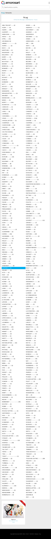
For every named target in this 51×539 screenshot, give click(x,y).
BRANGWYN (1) (8, 91)
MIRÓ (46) (6, 347)
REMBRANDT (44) (11, 401)
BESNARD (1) (7, 68)
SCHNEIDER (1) (8, 422)
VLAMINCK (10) (9, 485)
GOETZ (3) (30, 218)
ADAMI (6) (30, 25)
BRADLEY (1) (7, 88)
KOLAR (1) (5, 279)
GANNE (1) (30, 211)
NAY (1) (31, 361)
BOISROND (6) (32, 77)
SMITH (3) (6, 431)
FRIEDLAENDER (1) (9, 209)
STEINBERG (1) (31, 438)
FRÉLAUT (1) (6, 206)
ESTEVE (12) (7, 191)
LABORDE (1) (7, 286)
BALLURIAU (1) (7, 54)
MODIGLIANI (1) (7, 352)
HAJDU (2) (30, 231)
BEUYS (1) (30, 68)
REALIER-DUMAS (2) (33, 397)
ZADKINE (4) (29, 494)
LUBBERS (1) (31, 320)
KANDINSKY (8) (8, 265)
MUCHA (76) (31, 358)
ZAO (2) (30, 497)
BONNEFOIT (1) (31, 82)
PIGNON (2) (7, 381)
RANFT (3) (6, 392)
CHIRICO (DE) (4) (8, 129)
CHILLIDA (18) (8, 127)
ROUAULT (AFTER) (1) (10, 411)
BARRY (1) (6, 57)
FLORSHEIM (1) (32, 200)
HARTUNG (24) (31, 234)
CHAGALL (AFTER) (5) (9, 120)
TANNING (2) (32, 449)
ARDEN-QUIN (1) (32, 41)
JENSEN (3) (6, 259)
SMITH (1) (30, 431)
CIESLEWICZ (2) (32, 132)
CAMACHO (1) (7, 107)
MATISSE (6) (31, 340)
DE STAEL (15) (31, 157)
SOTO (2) (8, 433)
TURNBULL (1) (8, 463)
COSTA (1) (31, 145)
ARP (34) (29, 43)
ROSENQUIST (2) (32, 406)
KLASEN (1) (30, 272)
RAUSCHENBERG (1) (9, 395)
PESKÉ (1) (6, 374)
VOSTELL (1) (30, 485)
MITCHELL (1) (7, 349)
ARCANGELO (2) (6, 41)
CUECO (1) (6, 150)
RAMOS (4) (6, 390)
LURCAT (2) (30, 322)
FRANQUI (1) (31, 204)
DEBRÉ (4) (6, 159)
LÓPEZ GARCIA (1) (9, 318)
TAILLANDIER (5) (32, 447)
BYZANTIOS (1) (9, 104)
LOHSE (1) (31, 315)
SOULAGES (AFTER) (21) (10, 436)
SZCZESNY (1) (6, 445)
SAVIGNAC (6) (8, 417)
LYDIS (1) (6, 324)
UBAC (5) (30, 463)
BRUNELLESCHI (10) (33, 98)
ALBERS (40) (6, 29)
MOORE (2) (6, 354)
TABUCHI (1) (31, 445)
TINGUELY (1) (31, 454)
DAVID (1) (7, 154)
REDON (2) (6, 399)
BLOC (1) (6, 75)
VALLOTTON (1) (31, 467)
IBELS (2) (7, 250)
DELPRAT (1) (31, 161)
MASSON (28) (7, 340)
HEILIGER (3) (8, 238)
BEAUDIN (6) (31, 59)
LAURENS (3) (31, 293)
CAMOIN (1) (31, 107)
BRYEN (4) (30, 100)
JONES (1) (6, 261)
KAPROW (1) (6, 268)
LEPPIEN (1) (6, 308)
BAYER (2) (6, 59)
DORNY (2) (7, 177)
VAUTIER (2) (8, 474)
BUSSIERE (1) (31, 102)
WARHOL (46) (7, 488)
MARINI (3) (7, 333)
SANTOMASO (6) (9, 413)
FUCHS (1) (6, 211)
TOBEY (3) (30, 456)
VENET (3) (6, 476)
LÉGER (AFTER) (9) (9, 304)
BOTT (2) (6, 84)
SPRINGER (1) (32, 436)
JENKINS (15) (30, 256)
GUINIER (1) (30, 229)
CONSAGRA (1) (8, 143)
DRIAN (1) (32, 179)
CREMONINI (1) (8, 147)
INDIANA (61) (7, 252)
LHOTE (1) (6, 311)
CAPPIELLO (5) (32, 109)
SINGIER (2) (31, 429)
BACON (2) (31, 48)
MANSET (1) (6, 331)
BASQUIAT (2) (33, 57)
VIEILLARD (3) (7, 479)
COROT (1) (10, 145)
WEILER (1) (30, 490)
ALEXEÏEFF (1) (8, 32)
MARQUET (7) (31, 333)
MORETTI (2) (8, 356)
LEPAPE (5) (7, 306)
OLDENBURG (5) (32, 365)
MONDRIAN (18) (31, 352)
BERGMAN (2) (31, 64)
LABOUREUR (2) (33, 286)
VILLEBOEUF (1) (32, 481)
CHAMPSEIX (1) (8, 122)
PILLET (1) (30, 381)
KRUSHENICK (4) (32, 281)
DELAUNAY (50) (31, 159)
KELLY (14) (31, 268)
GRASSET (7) (31, 222)
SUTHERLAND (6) (32, 442)
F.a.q (40, 534)
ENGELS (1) (6, 186)
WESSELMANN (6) (8, 492)
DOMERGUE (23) (9, 175)
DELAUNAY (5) (7, 161)
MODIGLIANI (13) (33, 349)
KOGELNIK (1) (7, 277)
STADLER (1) (6, 438)
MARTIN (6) (31, 336)
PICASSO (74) (7, 379)
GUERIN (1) (31, 227)
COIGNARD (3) (31, 136)
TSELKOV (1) (31, 460)
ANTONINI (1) (31, 36)
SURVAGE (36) (8, 442)
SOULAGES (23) (32, 433)
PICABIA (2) (31, 377)
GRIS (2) (5, 225)
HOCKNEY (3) (31, 245)
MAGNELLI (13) (32, 324)
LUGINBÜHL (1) (8, 322)
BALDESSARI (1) (7, 52)
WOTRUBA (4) (31, 492)
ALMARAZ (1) (31, 32)
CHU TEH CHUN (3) (7, 132)
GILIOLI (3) (6, 215)
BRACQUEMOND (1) (32, 86)
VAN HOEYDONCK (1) (33, 470)
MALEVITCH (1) (32, 327)
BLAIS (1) (7, 73)
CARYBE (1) (5, 113)
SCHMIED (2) (33, 420)
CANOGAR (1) (7, 109)
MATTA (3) (31, 343)
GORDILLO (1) (7, 220)
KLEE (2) (5, 274)
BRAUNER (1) (7, 95)
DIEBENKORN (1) (8, 168)
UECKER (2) (7, 465)
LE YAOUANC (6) (8, 299)
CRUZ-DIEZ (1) (31, 147)
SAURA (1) (30, 415)
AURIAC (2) (7, 45)
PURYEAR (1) (31, 388)
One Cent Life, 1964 (13, 520)
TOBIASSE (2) (7, 458)
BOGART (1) (7, 77)
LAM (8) (30, 288)
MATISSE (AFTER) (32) (9, 343)
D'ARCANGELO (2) (8, 152)
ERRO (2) (31, 188)
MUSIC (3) (6, 361)
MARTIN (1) (6, 336)
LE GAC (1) (6, 297)
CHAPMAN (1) (33, 122)
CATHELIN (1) (31, 116)
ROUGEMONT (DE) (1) (33, 411)
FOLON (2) (8, 202)
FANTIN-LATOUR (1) (35, 193)
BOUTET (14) (7, 86)
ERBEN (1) (30, 186)
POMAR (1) (6, 386)
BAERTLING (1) (7, 50)
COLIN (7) (6, 138)
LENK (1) (30, 304)
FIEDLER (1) (7, 197)
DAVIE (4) (29, 154)
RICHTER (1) (7, 404)
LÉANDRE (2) (31, 299)
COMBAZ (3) (7, 141)
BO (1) (29, 75)
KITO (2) (5, 272)
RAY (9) (29, 395)
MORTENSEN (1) (32, 356)
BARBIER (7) (31, 54)
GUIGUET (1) (9, 229)
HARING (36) (7, 234)
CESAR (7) (7, 118)
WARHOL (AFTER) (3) (33, 488)
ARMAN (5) (9, 43)
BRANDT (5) (31, 88)
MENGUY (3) (7, 345)
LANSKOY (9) (7, 290)
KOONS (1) (30, 279)
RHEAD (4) (31, 401)
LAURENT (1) (7, 295)
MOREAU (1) (32, 354)
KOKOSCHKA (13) (32, 277)
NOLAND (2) (7, 365)
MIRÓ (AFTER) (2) (32, 347)
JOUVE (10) (6, 263)
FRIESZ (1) (33, 209)
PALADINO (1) (32, 370)
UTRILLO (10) (31, 465)
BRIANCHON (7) (8, 98)
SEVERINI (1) (7, 426)
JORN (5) (30, 261)
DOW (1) (8, 179)
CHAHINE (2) (31, 120)
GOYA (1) (7, 222)
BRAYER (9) (30, 95)
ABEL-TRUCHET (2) (8, 25)
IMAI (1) (31, 250)
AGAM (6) (6, 27)
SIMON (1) (8, 429)
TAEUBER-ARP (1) (8, 447)
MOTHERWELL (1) (8, 358)
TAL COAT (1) (7, 449)
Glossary (36, 534)
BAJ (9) (29, 50)
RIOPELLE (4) (32, 404)
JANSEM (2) (6, 256)
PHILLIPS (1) (7, 377)
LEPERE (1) (32, 306)
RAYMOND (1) (7, 397)
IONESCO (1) (31, 252)
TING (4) (6, 454)
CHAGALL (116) (31, 118)
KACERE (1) (30, 263)
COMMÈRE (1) (31, 141)
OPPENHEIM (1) (32, 367)
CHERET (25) (31, 125)
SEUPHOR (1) (31, 424)
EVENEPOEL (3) (31, 191)
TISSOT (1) (10, 456)
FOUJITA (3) (34, 202)
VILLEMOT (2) (8, 483)
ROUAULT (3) (31, 408)
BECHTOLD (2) (7, 61)
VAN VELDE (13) (8, 472)
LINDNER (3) (7, 313)
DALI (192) (31, 152)
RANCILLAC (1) (32, 390)
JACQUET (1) (31, 254)
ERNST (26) (6, 188)
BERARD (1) (7, 64)
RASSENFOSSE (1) (33, 392)
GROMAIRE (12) (32, 225)
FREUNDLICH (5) (31, 206)
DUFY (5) (6, 184)
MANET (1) (31, 329)
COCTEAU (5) (7, 136)
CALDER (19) (32, 104)
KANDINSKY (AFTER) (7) (34, 265)
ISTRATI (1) (7, 254)
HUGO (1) (7, 247)
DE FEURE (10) (8, 157)
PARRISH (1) (31, 372)
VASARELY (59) (31, 472)
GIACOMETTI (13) (33, 213)
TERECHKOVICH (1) (34, 451)
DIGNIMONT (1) (32, 168)
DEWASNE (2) (7, 166)
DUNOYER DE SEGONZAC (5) (35, 184)
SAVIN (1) (30, 417)
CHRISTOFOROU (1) (33, 129)
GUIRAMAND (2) (7, 231)
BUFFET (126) (7, 102)
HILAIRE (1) (31, 243)
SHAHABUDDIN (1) (33, 426)
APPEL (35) (6, 39)
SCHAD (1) (7, 420)
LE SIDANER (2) (31, 297)
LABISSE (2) (30, 284)
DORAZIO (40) (31, 175)
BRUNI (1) (6, 100)
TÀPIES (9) (6, 451)
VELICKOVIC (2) (32, 474)
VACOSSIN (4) (9, 467)
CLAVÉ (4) (30, 134)
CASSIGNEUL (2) (9, 116)
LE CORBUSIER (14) (31, 295)
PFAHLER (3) (32, 374)
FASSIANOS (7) (8, 195)
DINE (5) (5, 170)
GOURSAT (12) (35, 220)
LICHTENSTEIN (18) (32, 311)
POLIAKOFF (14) (32, 383)
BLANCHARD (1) (32, 73)
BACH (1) (6, 48)
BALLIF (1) (30, 52)
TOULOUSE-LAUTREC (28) (35, 458)
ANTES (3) (6, 36)
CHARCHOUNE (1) (8, 125)
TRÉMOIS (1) (8, 460)
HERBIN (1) (31, 240)
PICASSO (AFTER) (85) (33, 379)
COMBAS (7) (31, 138)
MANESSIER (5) (7, 329)
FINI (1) (29, 197)
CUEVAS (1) (31, 150)
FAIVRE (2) (6, 193)
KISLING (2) (7, 270)
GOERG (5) (7, 218)
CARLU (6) (6, 111)
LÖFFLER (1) (7, 315)
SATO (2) (29, 413)
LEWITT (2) (30, 308)
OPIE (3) (5, 367)
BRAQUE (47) (31, 91)
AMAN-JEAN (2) (8, 34)
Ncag (2, 13)
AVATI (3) (30, 45)
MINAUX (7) (30, 345)
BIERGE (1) (6, 70)
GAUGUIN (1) (7, 213)
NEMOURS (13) (32, 363)
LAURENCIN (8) (7, 293)
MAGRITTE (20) (7, 327)
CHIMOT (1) (31, 127)
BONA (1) (4, 79)
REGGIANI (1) (31, 399)
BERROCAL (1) (7, 66)
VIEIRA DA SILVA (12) (35, 479)
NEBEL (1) (6, 363)
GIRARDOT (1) (33, 215)
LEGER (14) (31, 302)
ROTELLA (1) (7, 408)
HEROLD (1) (7, 243)
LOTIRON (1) (7, 320)
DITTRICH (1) (31, 170)
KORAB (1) (6, 281)
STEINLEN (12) (11, 440)
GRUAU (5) (6, 227)
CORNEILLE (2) (32, 143)
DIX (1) (5, 172)
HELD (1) (29, 238)
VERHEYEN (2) (30, 476)
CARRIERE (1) (31, 111)
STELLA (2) (30, 440)
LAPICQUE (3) (31, 290)
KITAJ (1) (29, 270)
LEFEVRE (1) (7, 302)
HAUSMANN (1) (7, 236)
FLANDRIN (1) (8, 200)
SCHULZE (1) (31, 422)
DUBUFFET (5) (7, 181)
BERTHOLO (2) (31, 66)
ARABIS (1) (30, 39)
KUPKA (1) (6, 284)
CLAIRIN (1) (8, 134)
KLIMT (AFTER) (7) (32, 274)
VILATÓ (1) (6, 481)
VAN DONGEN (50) (8, 470)
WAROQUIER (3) (8, 490)
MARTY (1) (7, 338)
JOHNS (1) (30, 259)
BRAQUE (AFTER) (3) (10, 93)
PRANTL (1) (6, 388)
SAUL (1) (5, 415)
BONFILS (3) (31, 79)
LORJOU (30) (31, 318)
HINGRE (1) (6, 245)
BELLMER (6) (30, 61)
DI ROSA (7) (31, 166)
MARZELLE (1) (31, 338)
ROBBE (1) (6, 406)
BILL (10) (29, 70)
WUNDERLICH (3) (8, 494)
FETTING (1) (31, 195)
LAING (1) (6, 288)
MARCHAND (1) (32, 331)
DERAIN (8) (6, 163)
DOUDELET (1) (32, 177)
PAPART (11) (6, 372)
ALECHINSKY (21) (32, 29)
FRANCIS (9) (6, 204)
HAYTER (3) (32, 236)
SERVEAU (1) (7, 424)
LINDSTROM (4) (32, 313)
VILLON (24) (31, 483)
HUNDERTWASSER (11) (35, 247)
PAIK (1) (6, 370)
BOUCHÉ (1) (31, 84)
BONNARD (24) (7, 82)
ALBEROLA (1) (32, 27)
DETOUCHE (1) (31, 163)
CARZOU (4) (30, 113)
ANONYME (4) (30, 34)
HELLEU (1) (7, 240)
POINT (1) (7, 383)
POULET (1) (31, 386)
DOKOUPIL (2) (32, 172)
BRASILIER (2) (31, 93)
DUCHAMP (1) (31, 181)
